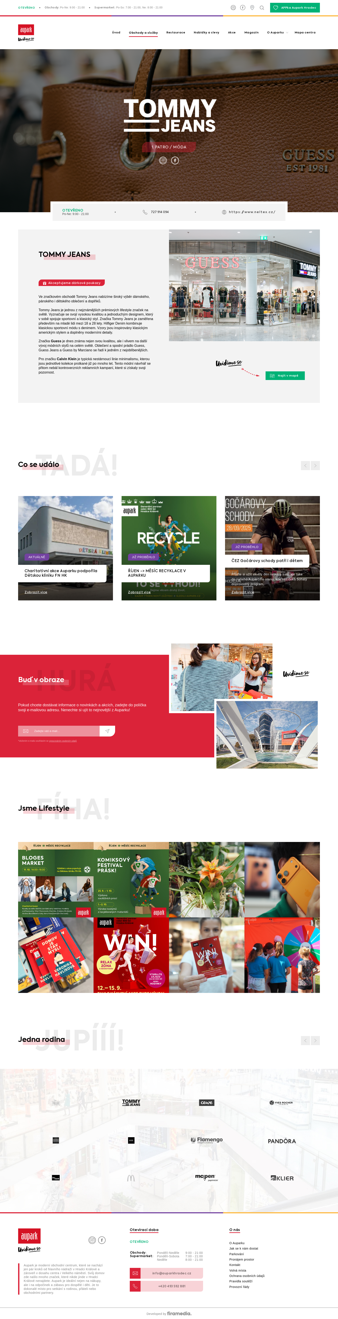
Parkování (236, 1254)
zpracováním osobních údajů (63, 741)
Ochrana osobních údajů (247, 1276)
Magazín (251, 32)
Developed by (169, 1314)
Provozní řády (239, 1287)
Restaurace (175, 32)
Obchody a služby (143, 33)
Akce (232, 32)
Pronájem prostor (241, 1259)
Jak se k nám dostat (243, 1248)
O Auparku (275, 32)
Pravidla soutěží (241, 1281)
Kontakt (234, 1265)
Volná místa (237, 1270)
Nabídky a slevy (206, 32)
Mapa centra (305, 32)
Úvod (116, 32)
